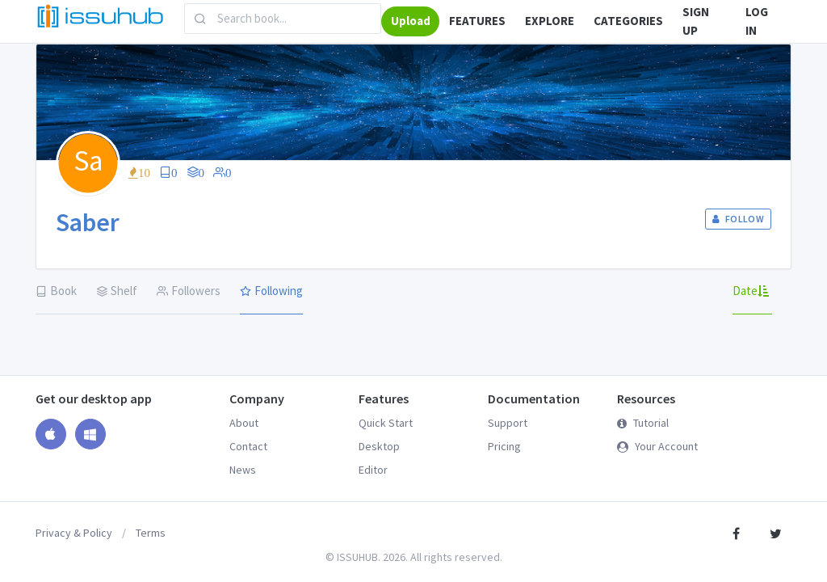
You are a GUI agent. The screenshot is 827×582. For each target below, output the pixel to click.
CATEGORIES (628, 20)
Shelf (116, 290)
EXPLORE (549, 20)
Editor (373, 469)
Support (507, 422)
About (243, 422)
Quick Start (386, 422)
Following (271, 290)
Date (751, 290)
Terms (151, 532)
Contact (248, 446)
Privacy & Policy (74, 532)
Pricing (504, 446)
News (242, 469)
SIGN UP (695, 21)
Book (56, 290)
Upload (410, 20)
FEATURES (477, 20)
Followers (188, 290)
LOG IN (756, 21)
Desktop (379, 446)
